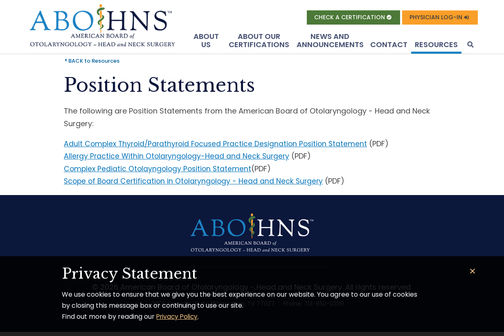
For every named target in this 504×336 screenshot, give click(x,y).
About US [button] (206, 42)
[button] (469, 47)
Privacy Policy (178, 316)
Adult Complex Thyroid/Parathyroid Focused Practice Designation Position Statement (219, 145)
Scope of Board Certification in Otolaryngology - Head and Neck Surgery (196, 182)
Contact (388, 46)
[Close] (472, 271)
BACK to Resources (93, 62)
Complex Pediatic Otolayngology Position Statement (159, 170)
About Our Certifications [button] (259, 42)
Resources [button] (436, 46)
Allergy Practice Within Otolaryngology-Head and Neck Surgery (178, 157)
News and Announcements (330, 42)
